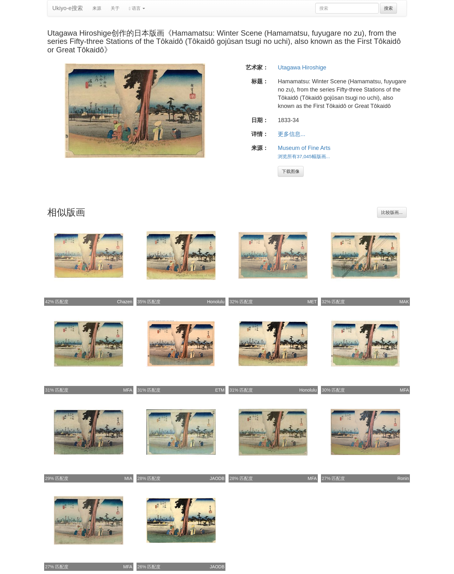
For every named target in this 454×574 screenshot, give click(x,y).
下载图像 (291, 171)
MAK (404, 301)
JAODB (217, 478)
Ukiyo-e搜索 (67, 8)
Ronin (403, 478)
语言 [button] (137, 8)
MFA (127, 390)
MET (312, 301)
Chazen (124, 301)
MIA (128, 478)
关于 (115, 8)
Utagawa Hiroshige (302, 67)
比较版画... (392, 212)
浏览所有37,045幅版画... (304, 156)
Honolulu (215, 301)
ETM (219, 390)
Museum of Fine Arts (304, 148)
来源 (96, 8)
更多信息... (291, 134)
